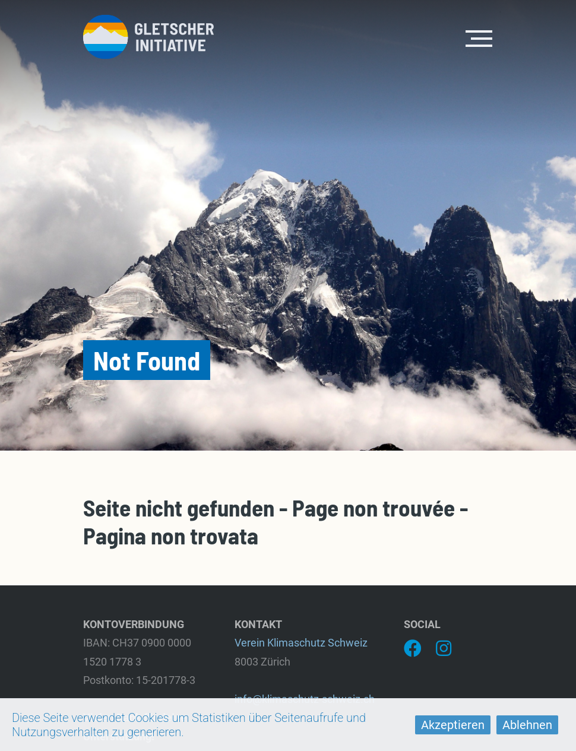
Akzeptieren (453, 725)
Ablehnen (527, 725)
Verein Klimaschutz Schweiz (301, 642)
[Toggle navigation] (479, 37)
